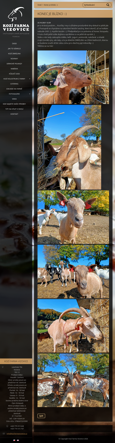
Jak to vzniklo (14, 48)
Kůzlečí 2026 (14, 74)
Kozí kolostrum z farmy (14, 79)
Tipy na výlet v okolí (14, 109)
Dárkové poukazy (14, 64)
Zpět (41, 416)
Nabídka (14, 69)
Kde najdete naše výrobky (14, 104)
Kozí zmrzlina (14, 53)
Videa (14, 99)
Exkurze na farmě (14, 89)
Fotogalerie (14, 94)
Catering (14, 84)
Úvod (14, 43)
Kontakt (14, 114)
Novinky (14, 58)
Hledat (108, 5)
